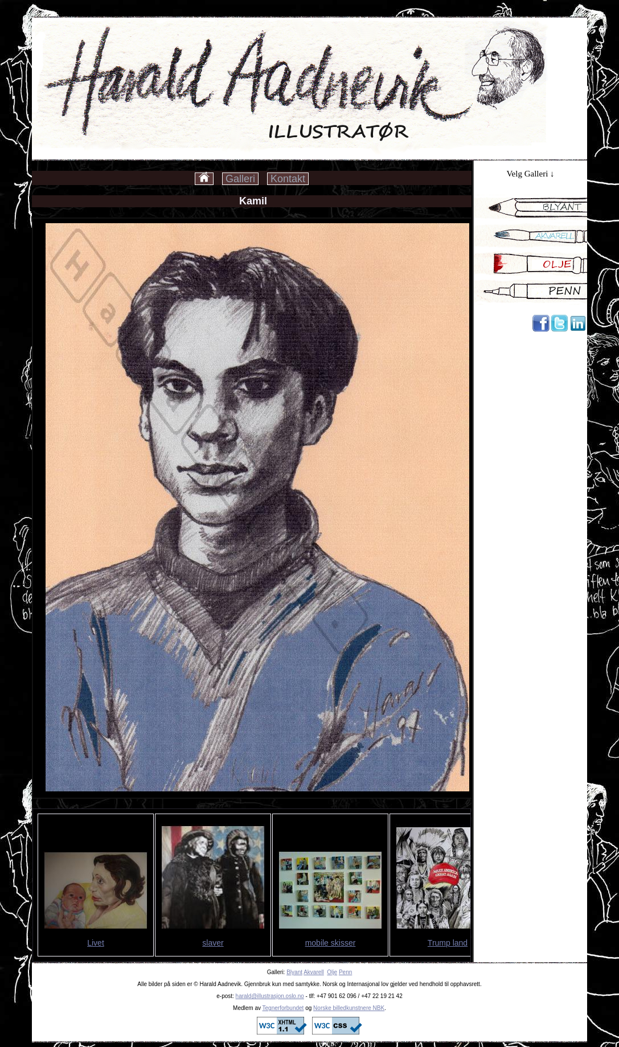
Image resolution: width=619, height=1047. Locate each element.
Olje (332, 972)
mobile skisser (330, 942)
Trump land (448, 942)
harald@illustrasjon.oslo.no (270, 996)
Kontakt (288, 178)
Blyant (294, 972)
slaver (212, 942)
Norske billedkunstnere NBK (348, 1008)
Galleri (240, 178)
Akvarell (314, 972)
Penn (345, 972)
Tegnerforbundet (283, 1008)
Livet (95, 942)
